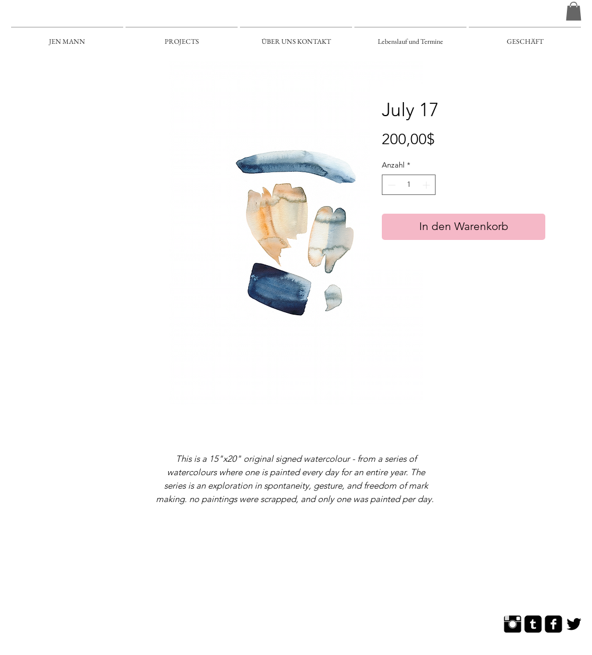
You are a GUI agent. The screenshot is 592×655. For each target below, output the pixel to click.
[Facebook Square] (553, 624)
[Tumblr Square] (533, 624)
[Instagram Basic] (512, 624)
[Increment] (427, 185)
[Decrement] (391, 185)
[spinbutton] (409, 185)
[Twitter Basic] (574, 624)
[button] (573, 11)
